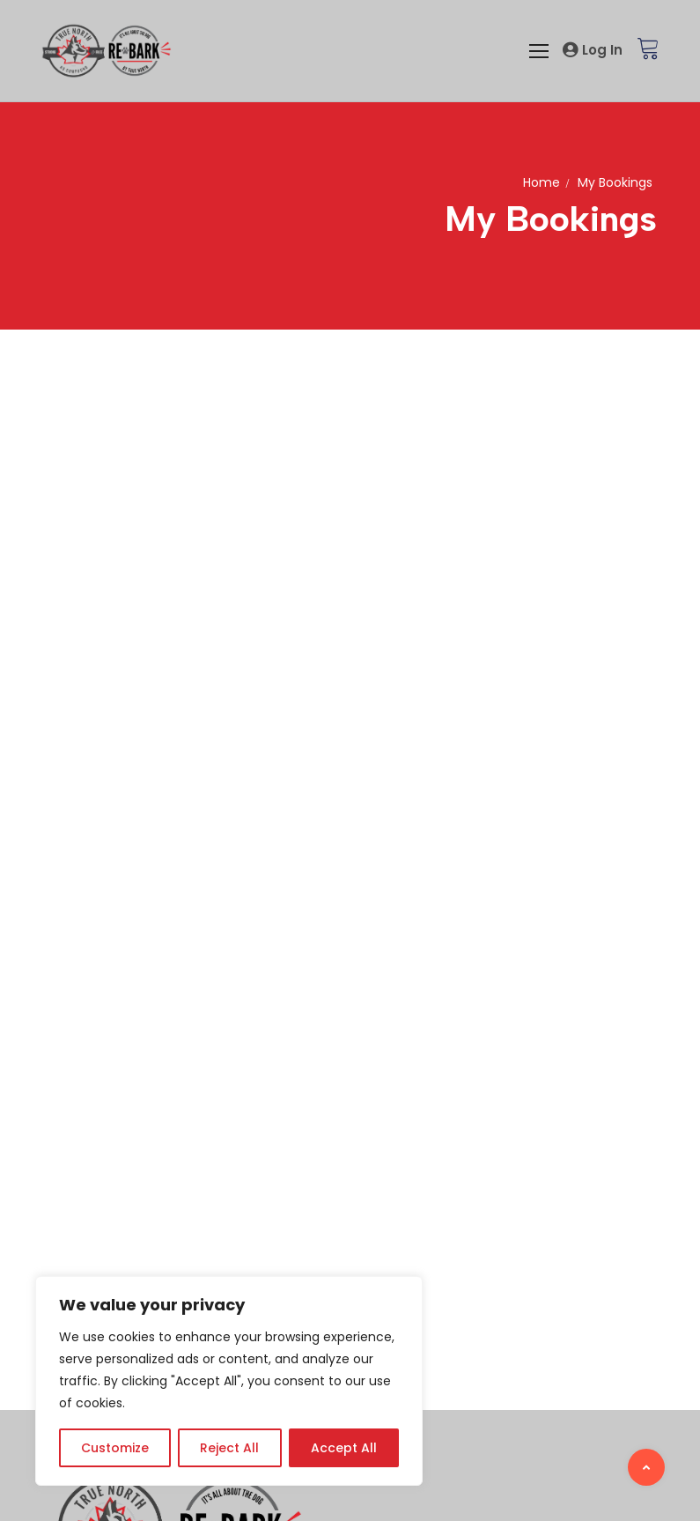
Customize (115, 1448)
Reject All (229, 1448)
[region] (229, 1381)
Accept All (344, 1448)
